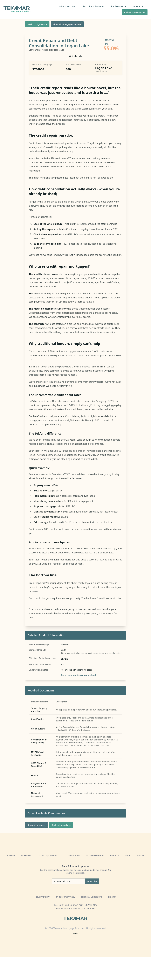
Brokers (11, 855)
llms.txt (112, 896)
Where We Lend (67, 6)
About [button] (138, 6)
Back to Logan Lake (37, 24)
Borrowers (27, 855)
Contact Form (88, 908)
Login (75, 933)
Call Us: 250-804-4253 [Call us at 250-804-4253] (134, 12)
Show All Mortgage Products (67, 24)
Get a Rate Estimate (93, 6)
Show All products (37, 825)
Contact (140, 855)
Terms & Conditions (91, 896)
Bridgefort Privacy (65, 896)
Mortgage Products (49, 855)
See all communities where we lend (78, 675)
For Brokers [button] (118, 6)
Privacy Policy (42, 896)
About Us (114, 855)
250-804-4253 (71, 908)
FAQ (127, 855)
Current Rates (73, 855)
